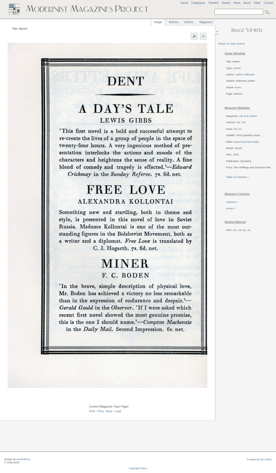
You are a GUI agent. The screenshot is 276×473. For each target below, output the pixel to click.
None (238, 87)
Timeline (213, 2)
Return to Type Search (231, 43)
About (246, 2)
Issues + (231, 208)
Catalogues (198, 2)
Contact (268, 2)
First (92, 411)
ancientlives (23, 459)
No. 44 (237, 128)
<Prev (101, 411)
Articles (189, 22)
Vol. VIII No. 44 (241, 230)
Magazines (206, 22)
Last (118, 411)
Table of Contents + (237, 176)
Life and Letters (248, 115)
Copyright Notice (138, 468)
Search (226, 2)
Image (158, 22)
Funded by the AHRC (259, 459)
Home (184, 2)
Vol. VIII (240, 122)
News (236, 2)
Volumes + (232, 202)
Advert (237, 68)
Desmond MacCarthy (246, 141)
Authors (173, 22)
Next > (110, 411)
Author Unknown (245, 74)
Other (257, 2)
